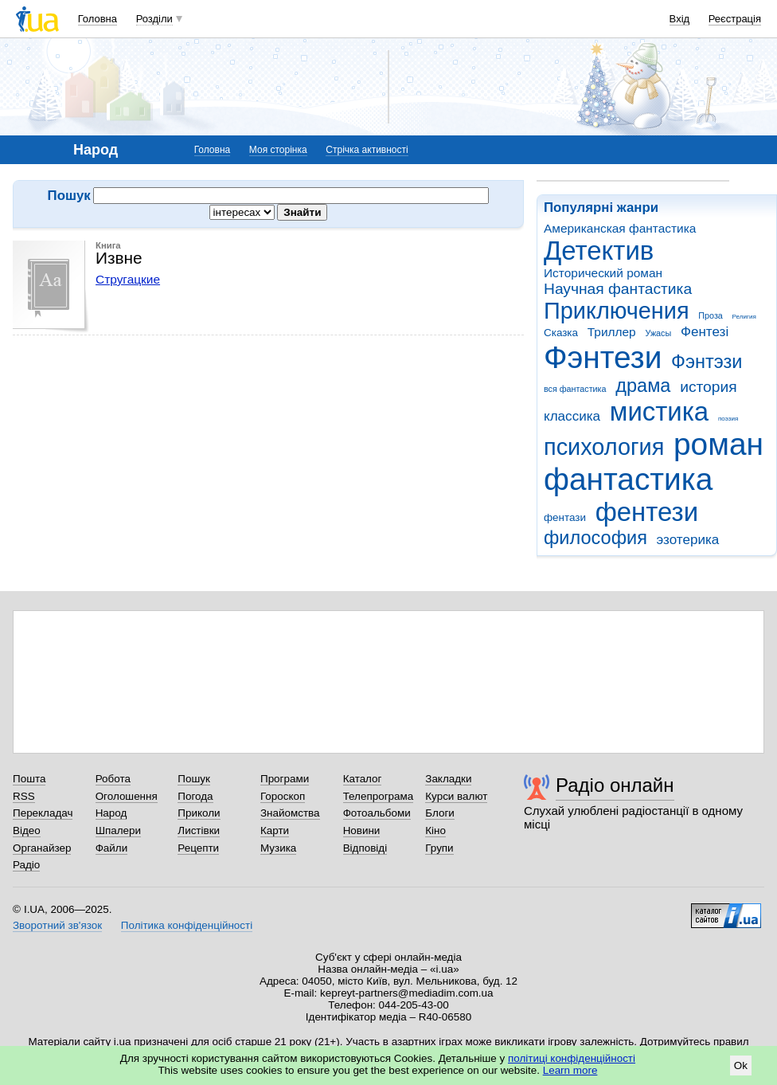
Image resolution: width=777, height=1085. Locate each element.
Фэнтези (603, 357)
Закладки (448, 779)
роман (718, 444)
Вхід (680, 19)
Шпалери (118, 830)
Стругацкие (128, 279)
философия (595, 537)
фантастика (628, 479)
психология (604, 447)
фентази (565, 517)
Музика (278, 848)
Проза (710, 315)
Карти (274, 830)
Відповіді (365, 848)
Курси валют (456, 796)
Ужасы (658, 333)
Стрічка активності (367, 149)
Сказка (561, 333)
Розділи (154, 19)
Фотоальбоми (377, 813)
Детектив (599, 250)
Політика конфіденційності (186, 925)
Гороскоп (282, 796)
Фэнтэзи (706, 361)
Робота (113, 779)
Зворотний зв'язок (57, 925)
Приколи (199, 813)
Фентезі (704, 331)
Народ (111, 813)
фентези (646, 512)
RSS (24, 796)
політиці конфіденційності (571, 1058)
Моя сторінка (278, 149)
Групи (439, 848)
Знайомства (290, 813)
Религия (744, 316)
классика (572, 416)
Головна (97, 19)
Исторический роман (603, 273)
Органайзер (42, 848)
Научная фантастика (618, 288)
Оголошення (127, 796)
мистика (659, 411)
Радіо (26, 865)
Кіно (435, 830)
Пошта (29, 779)
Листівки (199, 830)
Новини (362, 830)
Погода (195, 796)
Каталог (362, 779)
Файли (112, 848)
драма (642, 385)
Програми (284, 779)
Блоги (440, 813)
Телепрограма (378, 796)
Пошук (194, 779)
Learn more (570, 1070)
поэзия (728, 418)
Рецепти (198, 848)
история (708, 386)
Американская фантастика (620, 228)
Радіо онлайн (615, 785)
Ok (741, 1065)
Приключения (616, 310)
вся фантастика (575, 389)
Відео (27, 830)
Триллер (612, 332)
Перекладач (42, 813)
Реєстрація (735, 19)
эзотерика (688, 539)
